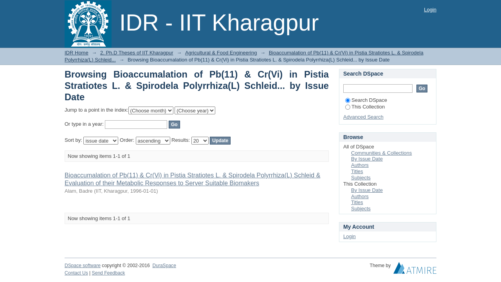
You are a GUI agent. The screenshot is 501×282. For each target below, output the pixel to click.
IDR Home (76, 53)
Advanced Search (363, 117)
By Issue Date (367, 159)
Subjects (361, 178)
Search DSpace (366, 100)
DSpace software (83, 265)
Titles (357, 171)
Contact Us (76, 273)
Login (430, 10)
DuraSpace (164, 265)
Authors (360, 165)
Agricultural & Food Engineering (221, 53)
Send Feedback (108, 273)
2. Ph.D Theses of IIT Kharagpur (136, 53)
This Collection (365, 107)
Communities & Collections (381, 153)
